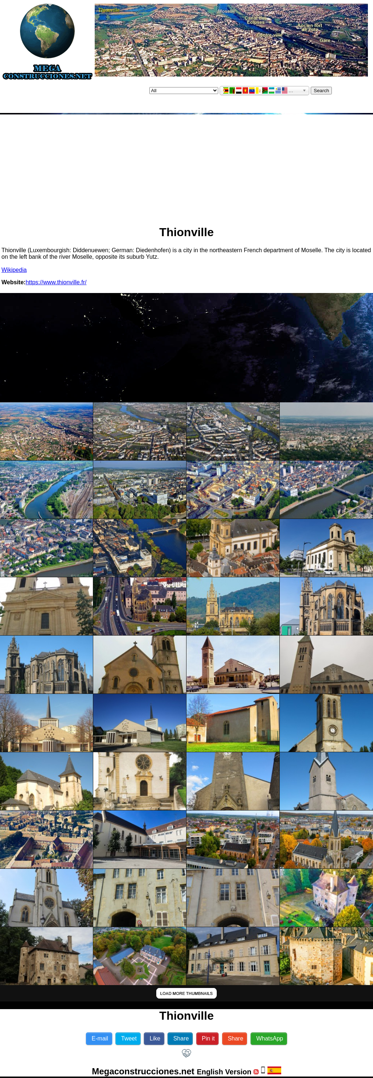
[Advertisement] (186, 167)
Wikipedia (14, 270)
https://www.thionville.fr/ (55, 282)
